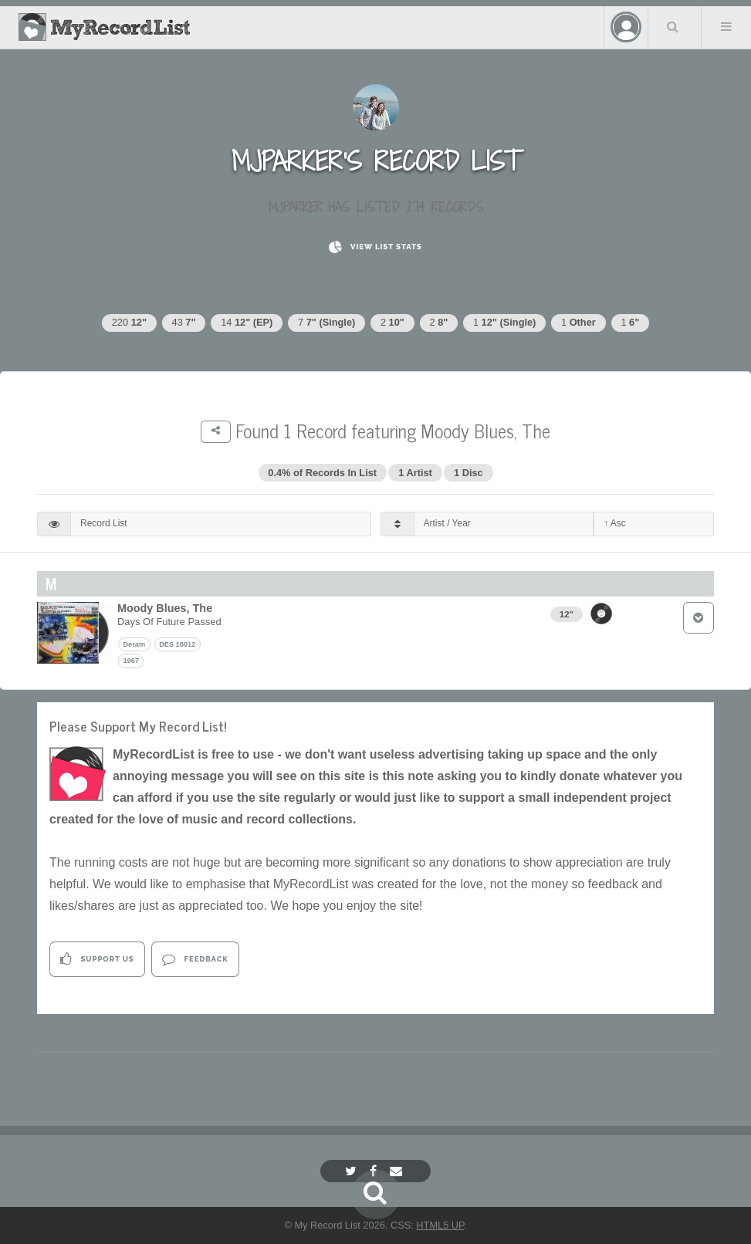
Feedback (195, 958)
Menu (726, 26)
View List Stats (375, 247)
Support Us (97, 958)
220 (129, 322)
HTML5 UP (440, 1225)
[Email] (398, 1171)
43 (184, 322)
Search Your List (673, 26)
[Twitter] (352, 1171)
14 (246, 322)
